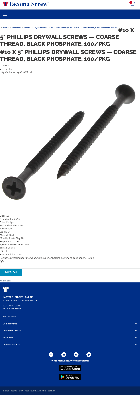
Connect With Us (11, 344)
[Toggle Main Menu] (5, 14)
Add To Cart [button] (11, 272)
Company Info (10, 323)
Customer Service (12, 330)
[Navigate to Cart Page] (133, 4)
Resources (8, 337)
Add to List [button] (5, 280)
